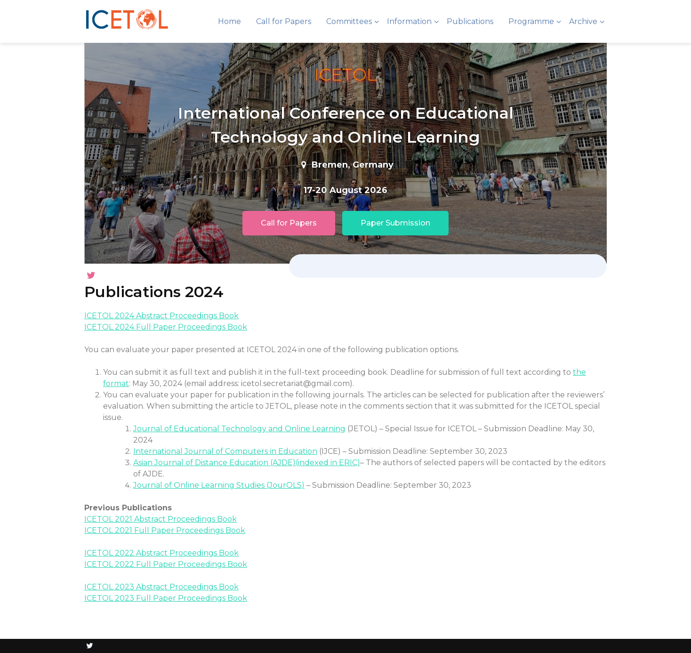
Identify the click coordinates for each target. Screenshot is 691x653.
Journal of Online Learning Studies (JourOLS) (219, 485)
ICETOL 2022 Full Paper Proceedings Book (165, 564)
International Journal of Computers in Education (225, 451)
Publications (470, 21)
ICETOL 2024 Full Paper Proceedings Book (165, 326)
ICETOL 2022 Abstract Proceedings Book (161, 552)
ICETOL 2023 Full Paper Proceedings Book (165, 598)
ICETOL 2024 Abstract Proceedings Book (161, 315)
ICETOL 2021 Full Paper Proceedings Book (164, 530)
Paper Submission (395, 222)
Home (229, 21)
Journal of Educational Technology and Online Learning (239, 428)
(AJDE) (282, 462)
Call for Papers (283, 21)
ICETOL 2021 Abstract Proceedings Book (160, 519)
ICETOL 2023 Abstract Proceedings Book (161, 586)
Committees (349, 21)
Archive (583, 21)
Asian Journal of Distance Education (200, 462)
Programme (531, 21)
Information (409, 21)
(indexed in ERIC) (328, 462)
